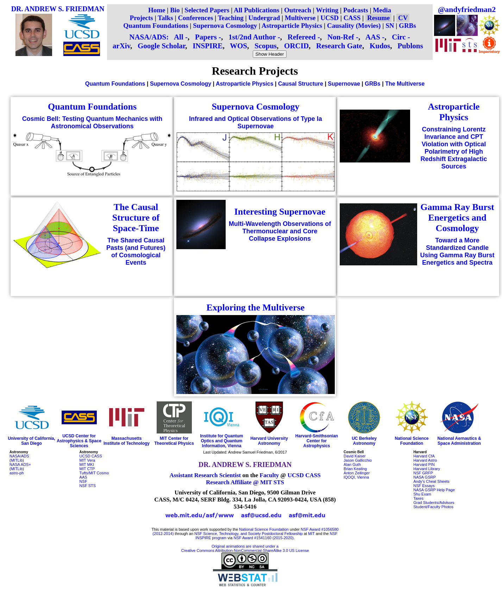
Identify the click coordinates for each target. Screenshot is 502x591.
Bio (175, 10)
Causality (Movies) (354, 25)
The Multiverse (405, 84)
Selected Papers (206, 10)
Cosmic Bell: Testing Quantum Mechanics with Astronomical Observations (92, 122)
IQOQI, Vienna (356, 477)
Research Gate (339, 46)
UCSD (329, 17)
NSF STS (88, 486)
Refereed (302, 37)
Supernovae (344, 84)
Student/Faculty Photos (433, 507)
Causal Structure (300, 84)
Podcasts (355, 10)
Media (382, 10)
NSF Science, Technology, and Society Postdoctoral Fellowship (248, 533)
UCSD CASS (91, 456)
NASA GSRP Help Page (434, 490)
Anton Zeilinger (357, 473)
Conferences (195, 17)
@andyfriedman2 (467, 9)
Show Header (270, 54)
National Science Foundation (411, 441)
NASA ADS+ (20, 464)
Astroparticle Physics (292, 25)
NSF (83, 481)
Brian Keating (355, 469)
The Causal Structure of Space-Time (136, 217)
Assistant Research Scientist (205, 475)
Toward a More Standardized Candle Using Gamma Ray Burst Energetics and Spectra (457, 251)
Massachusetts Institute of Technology (126, 441)
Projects (141, 17)
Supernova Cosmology (225, 25)
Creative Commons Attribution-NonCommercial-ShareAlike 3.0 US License (245, 550)
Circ (399, 37)
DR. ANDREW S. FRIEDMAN (58, 9)
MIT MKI (87, 464)
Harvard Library (426, 469)
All (178, 37)
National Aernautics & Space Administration (459, 441)
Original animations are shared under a (245, 546)
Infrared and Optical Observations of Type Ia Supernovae (255, 122)
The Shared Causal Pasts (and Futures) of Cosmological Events (135, 251)
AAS (372, 37)
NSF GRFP (423, 473)
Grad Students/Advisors (433, 502)
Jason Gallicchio (358, 460)
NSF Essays (424, 486)
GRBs (407, 25)
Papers (206, 37)
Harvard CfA (424, 456)
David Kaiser (354, 456)
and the (322, 533)
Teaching (231, 17)
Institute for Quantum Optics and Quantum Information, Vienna (221, 440)
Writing (327, 10)
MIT (311, 533)
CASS (352, 17)
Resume (378, 17)
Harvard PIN (424, 464)
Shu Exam (422, 494)
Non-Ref (340, 37)
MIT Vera (87, 460)
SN (389, 25)
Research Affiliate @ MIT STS (245, 482)
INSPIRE (207, 46)
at (305, 533)
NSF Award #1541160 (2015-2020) (263, 538)
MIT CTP (87, 469)
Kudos (380, 46)
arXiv (121, 46)
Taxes (418, 498)
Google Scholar (161, 46)
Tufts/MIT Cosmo (94, 473)
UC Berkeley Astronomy (364, 441)
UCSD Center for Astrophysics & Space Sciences (79, 440)
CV (403, 17)
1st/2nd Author (252, 37)
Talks (165, 17)
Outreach (297, 10)
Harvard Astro (425, 460)
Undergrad (264, 17)
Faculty (269, 475)
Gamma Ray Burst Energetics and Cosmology (457, 217)
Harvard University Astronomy (269, 441)
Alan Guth (352, 464)
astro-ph (17, 473)
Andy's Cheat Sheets (431, 481)
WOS (238, 46)
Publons (410, 46)
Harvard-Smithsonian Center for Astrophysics (316, 440)
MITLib (17, 460)
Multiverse (300, 17)
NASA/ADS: (149, 37)
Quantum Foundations (155, 25)
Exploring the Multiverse (256, 307)
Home (156, 10)
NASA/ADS (19, 456)
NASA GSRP (424, 477)
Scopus (266, 46)
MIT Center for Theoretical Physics (174, 441)
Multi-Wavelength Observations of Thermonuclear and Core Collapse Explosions (280, 231)
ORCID (296, 46)
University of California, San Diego (31, 441)
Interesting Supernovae (280, 212)
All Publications (256, 10)
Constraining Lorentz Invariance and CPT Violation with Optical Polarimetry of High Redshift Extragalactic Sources (453, 148)
